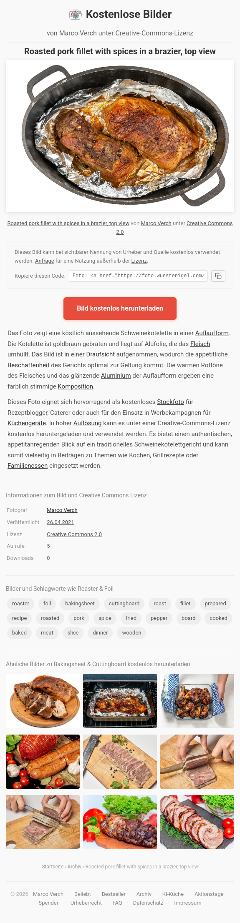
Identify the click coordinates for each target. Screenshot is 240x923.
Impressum (187, 904)
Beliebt (82, 895)
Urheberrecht (86, 904)
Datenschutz (148, 904)
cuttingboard (124, 605)
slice (73, 634)
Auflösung (87, 424)
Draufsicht (100, 355)
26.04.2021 (60, 523)
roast (160, 605)
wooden (131, 634)
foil (47, 605)
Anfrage (44, 261)
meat (47, 634)
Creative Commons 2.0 (74, 535)
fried (131, 619)
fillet (185, 605)
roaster (20, 605)
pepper (159, 619)
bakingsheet (80, 605)
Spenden (49, 904)
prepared (215, 605)
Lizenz (139, 261)
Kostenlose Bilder (120, 14)
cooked (218, 619)
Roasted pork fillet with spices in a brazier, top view (69, 223)
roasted (50, 619)
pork (78, 619)
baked (19, 634)
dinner (100, 634)
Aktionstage (209, 895)
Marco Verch (156, 223)
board (188, 619)
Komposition (75, 387)
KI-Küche (173, 895)
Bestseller (114, 895)
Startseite (52, 868)
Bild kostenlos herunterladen (120, 310)
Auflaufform (212, 334)
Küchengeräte (27, 424)
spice (105, 619)
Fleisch (200, 345)
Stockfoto (170, 403)
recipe (19, 619)
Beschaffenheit (29, 366)
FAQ (117, 904)
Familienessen (28, 467)
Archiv (74, 868)
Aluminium (116, 377)
